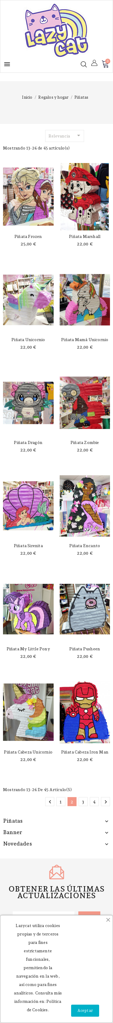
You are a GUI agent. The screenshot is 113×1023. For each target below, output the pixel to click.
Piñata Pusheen (84, 648)
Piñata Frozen (28, 236)
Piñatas (13, 821)
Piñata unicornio (28, 339)
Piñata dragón (28, 442)
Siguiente (105, 802)
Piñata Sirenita (28, 545)
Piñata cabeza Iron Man (84, 752)
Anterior (50, 802)
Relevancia (65, 135)
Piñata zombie (85, 442)
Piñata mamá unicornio (84, 339)
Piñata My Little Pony (28, 648)
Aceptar (85, 1010)
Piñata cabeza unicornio (28, 752)
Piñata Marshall (84, 236)
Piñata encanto (84, 545)
